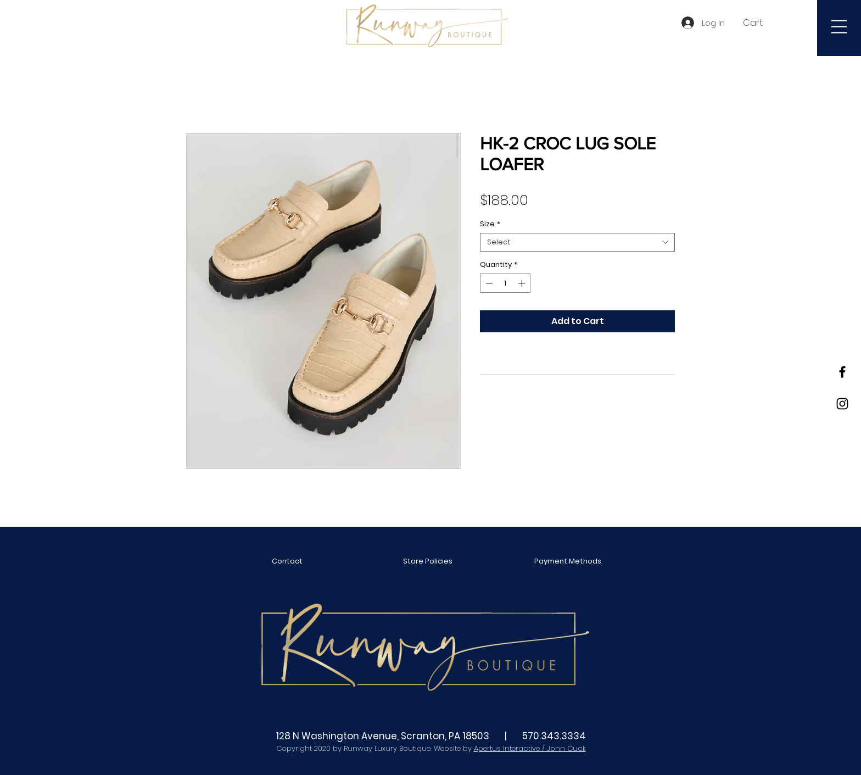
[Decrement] (488, 283)
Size (490, 224)
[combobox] (577, 242)
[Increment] (522, 283)
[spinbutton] (505, 283)
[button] (759, 23)
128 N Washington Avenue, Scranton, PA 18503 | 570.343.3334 (431, 736)
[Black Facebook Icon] (842, 372)
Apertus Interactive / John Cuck (530, 748)
